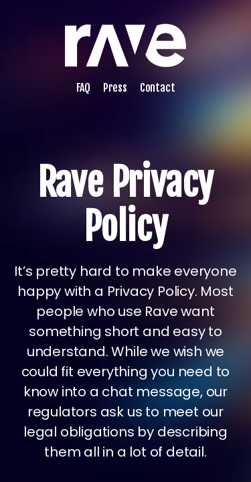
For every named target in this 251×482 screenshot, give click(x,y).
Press (115, 87)
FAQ (83, 87)
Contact (157, 87)
